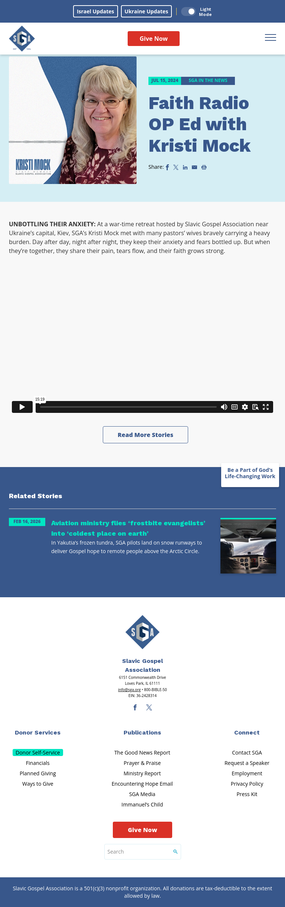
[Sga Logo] (22, 39)
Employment (247, 773)
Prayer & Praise (142, 762)
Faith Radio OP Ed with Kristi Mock (199, 124)
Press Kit (246, 794)
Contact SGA (247, 752)
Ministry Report (142, 773)
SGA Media (142, 794)
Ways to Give (37, 783)
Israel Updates (95, 11)
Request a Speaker (247, 762)
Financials (38, 762)
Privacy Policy (247, 783)
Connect (247, 732)
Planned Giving (38, 773)
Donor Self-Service (38, 752)
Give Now (154, 38)
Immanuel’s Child (142, 804)
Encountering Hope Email (142, 783)
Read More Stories (145, 435)
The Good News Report (142, 752)
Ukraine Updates (146, 11)
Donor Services (37, 732)
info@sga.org (129, 689)
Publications (142, 732)
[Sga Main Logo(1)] (142, 632)
